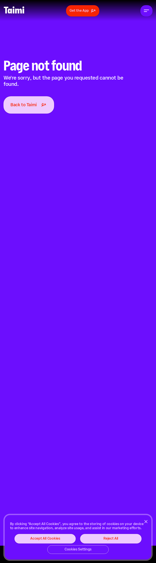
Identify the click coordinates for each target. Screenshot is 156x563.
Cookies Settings (78, 549)
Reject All (110, 539)
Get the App (83, 10)
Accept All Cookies (45, 539)
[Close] (146, 521)
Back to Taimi (28, 104)
